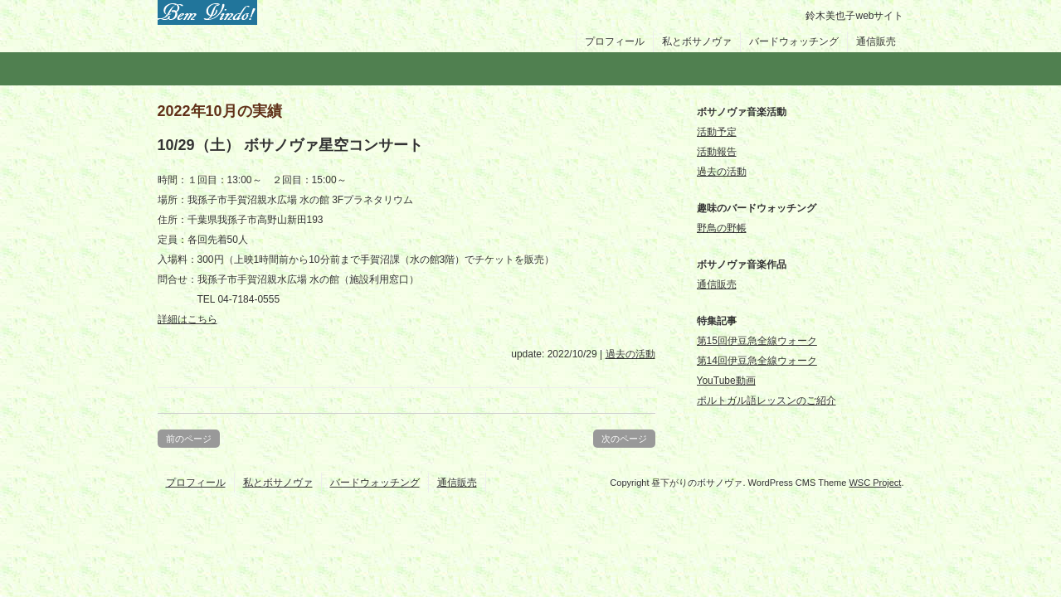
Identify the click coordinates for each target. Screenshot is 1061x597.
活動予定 (717, 132)
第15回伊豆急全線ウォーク (757, 341)
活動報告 (717, 152)
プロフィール (615, 41)
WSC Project (875, 483)
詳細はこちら (187, 319)
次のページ (624, 439)
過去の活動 (630, 354)
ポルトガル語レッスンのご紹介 (766, 400)
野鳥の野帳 (722, 228)
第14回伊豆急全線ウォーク (757, 360)
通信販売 (876, 41)
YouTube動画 (726, 380)
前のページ (189, 439)
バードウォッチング (794, 41)
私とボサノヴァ (697, 41)
